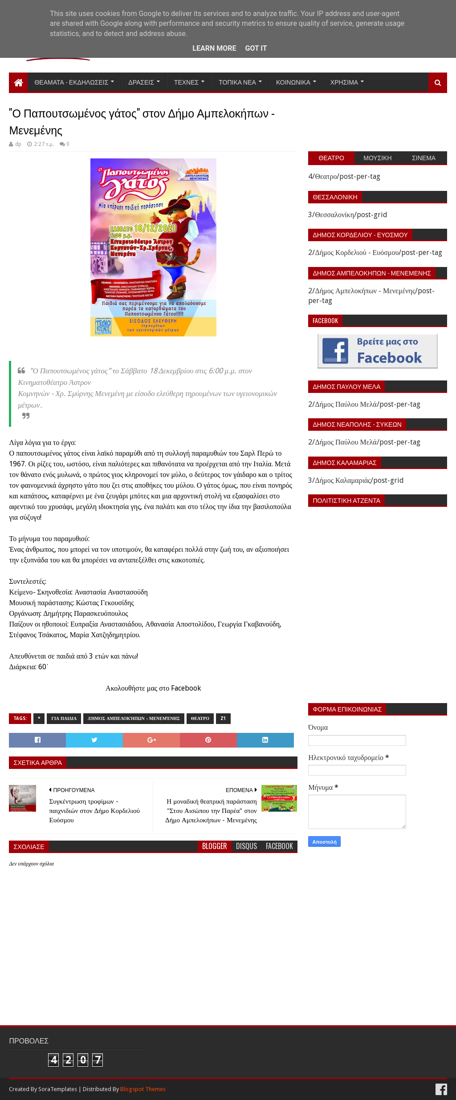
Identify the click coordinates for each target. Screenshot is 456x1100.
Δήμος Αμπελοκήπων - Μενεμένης (133, 718)
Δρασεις (141, 81)
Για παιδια (64, 718)
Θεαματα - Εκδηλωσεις (71, 81)
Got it (256, 48)
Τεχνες (186, 81)
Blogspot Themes (143, 1089)
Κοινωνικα (293, 81)
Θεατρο (200, 718)
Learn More (214, 48)
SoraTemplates (57, 1089)
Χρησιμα (344, 81)
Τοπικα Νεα (237, 81)
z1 (223, 718)
